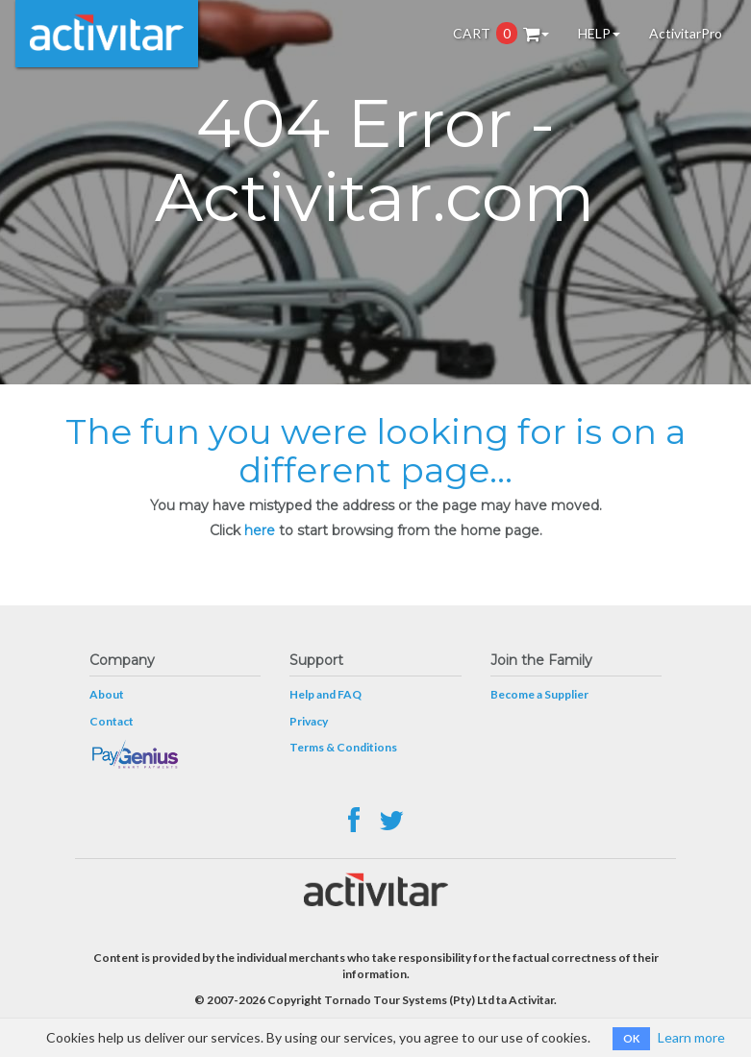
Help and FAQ (325, 694)
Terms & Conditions (343, 747)
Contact (111, 721)
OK (631, 1038)
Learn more (691, 1037)
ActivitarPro (685, 33)
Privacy (308, 721)
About (106, 694)
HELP (599, 33)
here (259, 530)
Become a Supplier (539, 694)
